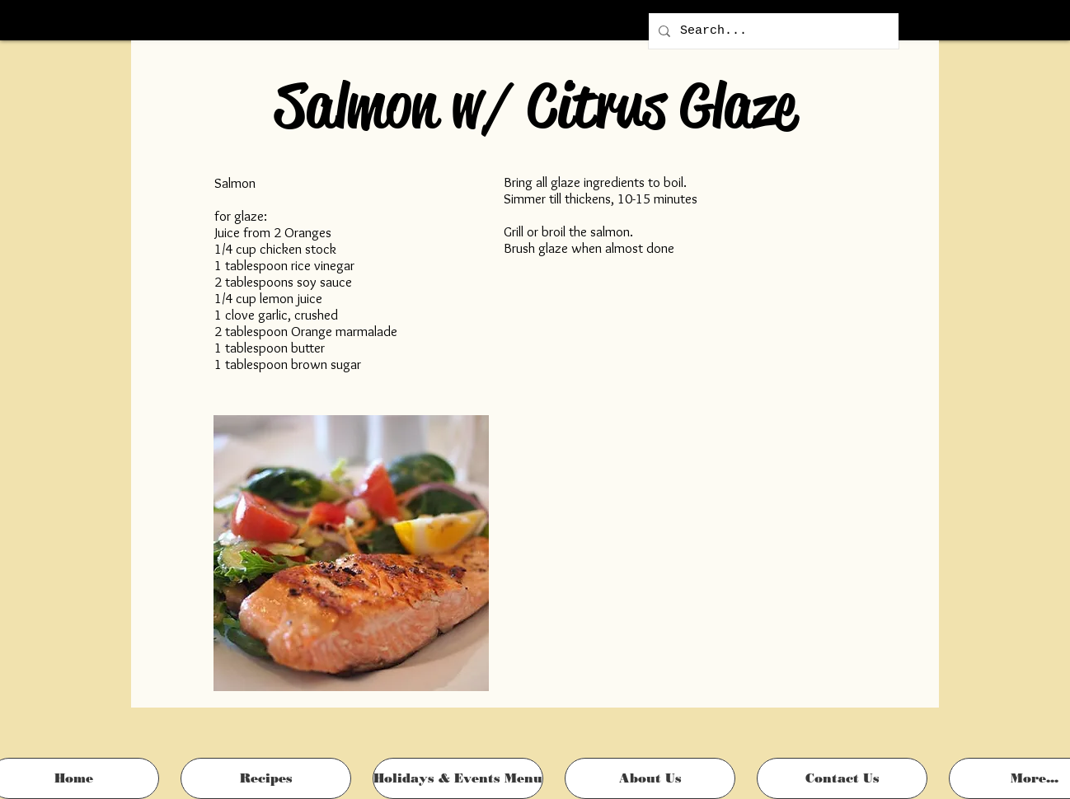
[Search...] (772, 31)
